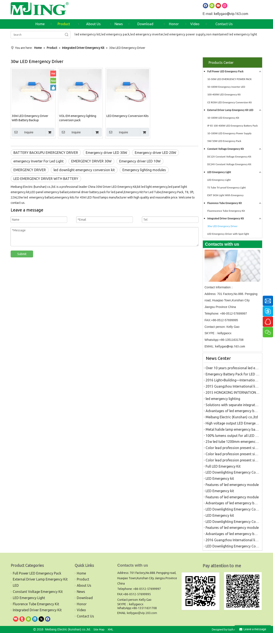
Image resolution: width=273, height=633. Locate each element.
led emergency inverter (146, 34)
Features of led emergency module (232, 485)
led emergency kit (87, 34)
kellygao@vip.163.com (231, 14)
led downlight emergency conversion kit (84, 170)
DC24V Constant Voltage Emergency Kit (229, 164)
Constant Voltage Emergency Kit (225, 148)
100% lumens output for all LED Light (232, 436)
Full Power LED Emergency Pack (225, 71)
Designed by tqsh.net (225, 629)
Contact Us (85, 616)
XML (110, 629)
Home (81, 573)
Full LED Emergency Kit (223, 466)
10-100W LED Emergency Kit (223, 117)
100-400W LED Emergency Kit (224, 94)
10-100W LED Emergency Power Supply (229, 133)
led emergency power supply (184, 34)
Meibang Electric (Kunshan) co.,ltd (232, 417)
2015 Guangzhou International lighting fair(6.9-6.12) (232, 386)
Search (66, 34)
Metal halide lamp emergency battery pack (232, 429)
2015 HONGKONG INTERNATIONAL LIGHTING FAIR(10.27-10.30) (232, 392)
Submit (21, 254)
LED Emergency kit (220, 478)
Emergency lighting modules (144, 170)
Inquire (22, 132)
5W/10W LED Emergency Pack (224, 141)
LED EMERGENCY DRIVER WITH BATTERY (45, 179)
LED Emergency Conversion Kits (127, 116)
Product (83, 579)
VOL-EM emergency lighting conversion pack (77, 118)
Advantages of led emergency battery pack (232, 411)
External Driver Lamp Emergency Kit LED (230, 110)
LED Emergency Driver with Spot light (228, 233)
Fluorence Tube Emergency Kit (224, 203)
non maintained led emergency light (231, 34)
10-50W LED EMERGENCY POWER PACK (229, 79)
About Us (84, 585)
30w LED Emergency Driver (222, 226)
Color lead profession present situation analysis (232, 448)
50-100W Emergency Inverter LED (226, 86)
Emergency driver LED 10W (140, 161)
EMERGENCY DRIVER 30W (91, 161)
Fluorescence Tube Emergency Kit (226, 210)
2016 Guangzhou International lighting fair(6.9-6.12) (232, 540)
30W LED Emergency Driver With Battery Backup (30, 118)
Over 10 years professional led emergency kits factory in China (232, 368)
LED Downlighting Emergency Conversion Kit (232, 472)
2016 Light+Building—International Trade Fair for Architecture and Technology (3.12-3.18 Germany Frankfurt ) (232, 380)
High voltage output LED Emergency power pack (232, 423)
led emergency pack (115, 34)
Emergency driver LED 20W (155, 153)
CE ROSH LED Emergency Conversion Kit (229, 102)
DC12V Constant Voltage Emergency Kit (229, 156)
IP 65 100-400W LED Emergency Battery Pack (232, 125)
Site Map (99, 629)
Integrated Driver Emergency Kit (225, 218)
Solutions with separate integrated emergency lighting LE (232, 405)
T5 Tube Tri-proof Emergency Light (226, 187)
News (81, 592)
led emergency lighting (223, 399)
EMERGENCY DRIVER (29, 170)
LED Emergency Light (219, 172)
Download (85, 598)
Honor (82, 604)
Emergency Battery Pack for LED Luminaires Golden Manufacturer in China (232, 374)
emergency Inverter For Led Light (38, 161)
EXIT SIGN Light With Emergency (225, 195)
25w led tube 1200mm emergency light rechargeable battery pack (232, 441)
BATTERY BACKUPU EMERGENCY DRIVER (45, 153)
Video (81, 610)
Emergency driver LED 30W (106, 153)
